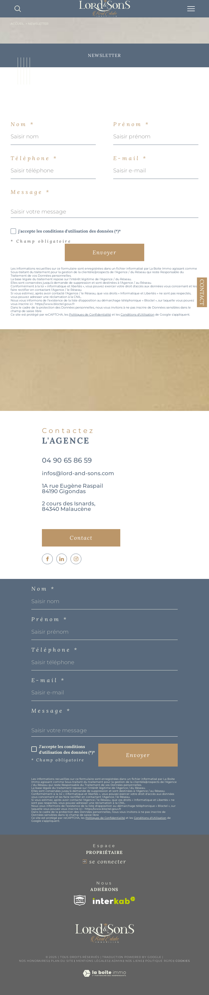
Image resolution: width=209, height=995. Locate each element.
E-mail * (130, 158)
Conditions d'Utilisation (137, 314)
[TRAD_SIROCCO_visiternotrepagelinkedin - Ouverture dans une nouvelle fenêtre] (61, 559)
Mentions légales (92, 961)
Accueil (17, 24)
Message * (30, 192)
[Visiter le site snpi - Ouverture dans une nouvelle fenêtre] (80, 900)
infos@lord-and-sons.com (78, 473)
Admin (117, 961)
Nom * (23, 124)
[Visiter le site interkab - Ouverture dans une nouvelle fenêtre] (114, 900)
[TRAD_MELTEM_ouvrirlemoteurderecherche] (17, 8)
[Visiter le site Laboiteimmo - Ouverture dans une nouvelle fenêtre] (104, 979)
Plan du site (62, 961)
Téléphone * (34, 158)
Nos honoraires (33, 961)
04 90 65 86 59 (67, 460)
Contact (202, 292)
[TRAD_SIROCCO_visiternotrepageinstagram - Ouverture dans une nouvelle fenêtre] (75, 559)
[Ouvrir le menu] (191, 8)
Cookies (183, 961)
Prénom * (131, 124)
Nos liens (134, 961)
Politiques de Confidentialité (90, 314)
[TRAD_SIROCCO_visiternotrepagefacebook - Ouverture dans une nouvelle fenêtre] (47, 559)
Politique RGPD (159, 961)
